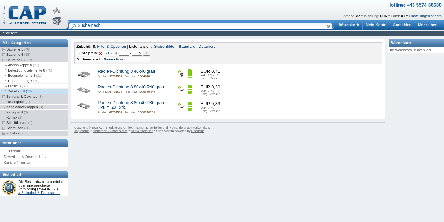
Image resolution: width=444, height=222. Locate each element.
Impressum (13, 151)
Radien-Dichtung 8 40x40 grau (126, 71)
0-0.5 (108, 53)
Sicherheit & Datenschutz (25, 157)
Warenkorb (349, 25)
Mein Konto (376, 25)
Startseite (10, 33)
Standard (187, 46)
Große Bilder (165, 46)
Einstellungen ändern (425, 16)
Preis (120, 59)
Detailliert (207, 46)
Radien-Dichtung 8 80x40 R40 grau (131, 87)
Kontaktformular (17, 163)
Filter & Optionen (111, 46)
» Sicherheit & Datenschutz (39, 193)
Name (108, 59)
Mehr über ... (429, 25)
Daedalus (197, 131)
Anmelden (402, 25)
